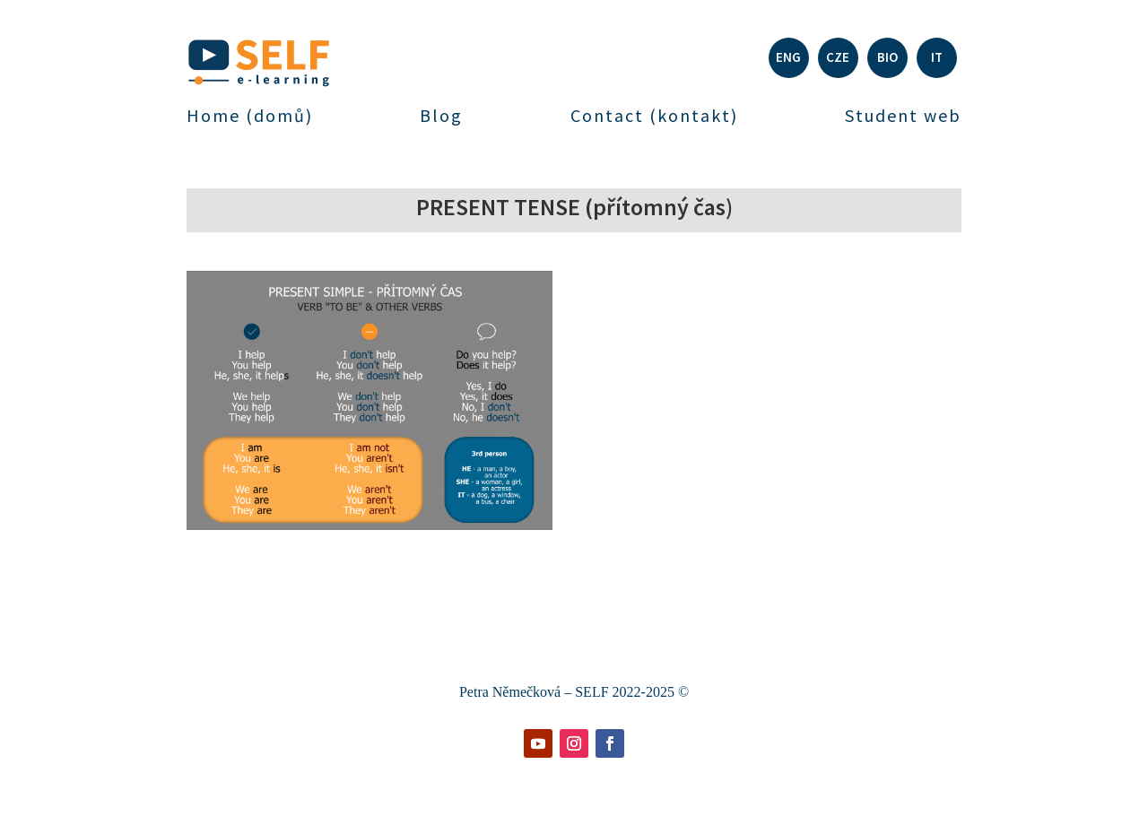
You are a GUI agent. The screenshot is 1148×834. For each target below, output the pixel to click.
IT (937, 56)
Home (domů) (250, 116)
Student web (903, 116)
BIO (887, 56)
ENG (788, 56)
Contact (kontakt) (654, 116)
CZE (837, 56)
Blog (441, 116)
